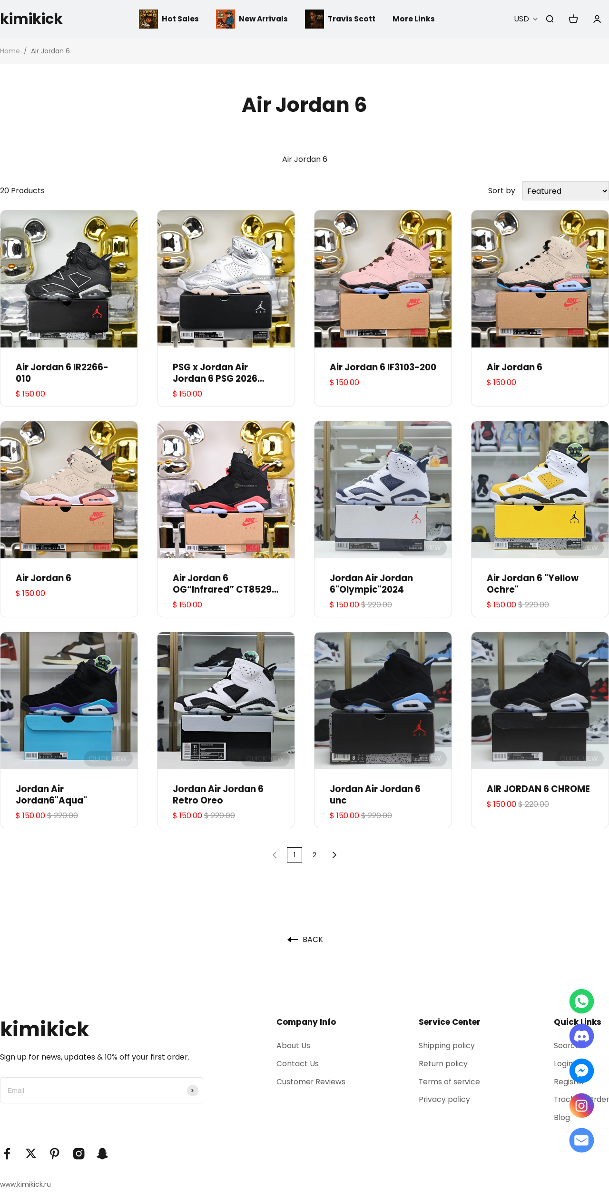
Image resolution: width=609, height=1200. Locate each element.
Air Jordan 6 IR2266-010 (62, 373)
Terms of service (448, 1082)
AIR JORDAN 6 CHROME (538, 789)
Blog (560, 1118)
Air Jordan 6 (514, 367)
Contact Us (296, 1063)
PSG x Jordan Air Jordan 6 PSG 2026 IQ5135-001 (215, 373)
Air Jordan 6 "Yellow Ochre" (533, 584)
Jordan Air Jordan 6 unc (375, 794)
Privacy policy (443, 1100)
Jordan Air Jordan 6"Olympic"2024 (371, 584)
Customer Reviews (309, 1082)
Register (567, 1082)
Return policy (441, 1063)
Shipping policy (445, 1045)
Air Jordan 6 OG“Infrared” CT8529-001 (225, 584)
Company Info (304, 1022)
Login (561, 1063)
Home (10, 51)
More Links (415, 18)
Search (565, 1045)
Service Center (448, 1022)
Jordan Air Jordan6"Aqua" (51, 794)
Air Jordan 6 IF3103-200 (383, 367)
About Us (292, 1045)
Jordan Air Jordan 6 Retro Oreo (218, 794)
